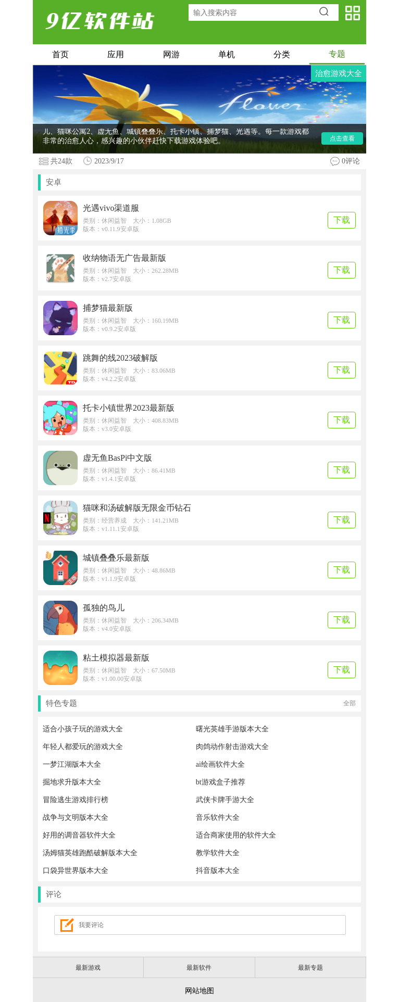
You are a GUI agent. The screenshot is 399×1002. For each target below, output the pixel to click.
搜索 (327, 12)
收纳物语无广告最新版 (124, 257)
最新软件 (198, 967)
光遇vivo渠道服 (111, 208)
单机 (226, 54)
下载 (341, 219)
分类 (281, 54)
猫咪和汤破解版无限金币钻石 (137, 507)
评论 (53, 894)
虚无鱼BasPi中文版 (117, 457)
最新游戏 (88, 967)
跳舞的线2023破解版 (120, 357)
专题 (337, 53)
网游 (171, 54)
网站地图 (199, 991)
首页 (60, 54)
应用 (115, 54)
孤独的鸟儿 (103, 607)
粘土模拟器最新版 (116, 657)
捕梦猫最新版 (108, 307)
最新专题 (310, 967)
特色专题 (201, 703)
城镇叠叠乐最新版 (116, 557)
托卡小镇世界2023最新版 (128, 407)
